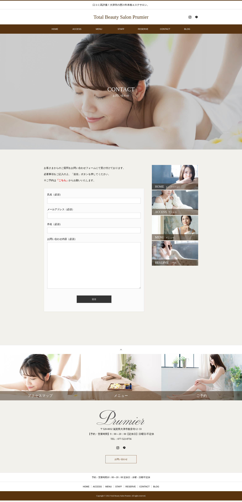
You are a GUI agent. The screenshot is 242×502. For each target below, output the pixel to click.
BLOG (187, 29)
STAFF (121, 29)
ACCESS (77, 29)
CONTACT (165, 29)
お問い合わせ (121, 460)
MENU (99, 29)
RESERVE (143, 29)
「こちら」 (62, 180)
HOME (55, 29)
